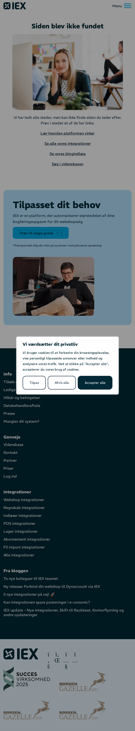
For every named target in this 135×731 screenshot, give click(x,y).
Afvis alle (62, 383)
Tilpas (34, 383)
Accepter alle (95, 383)
